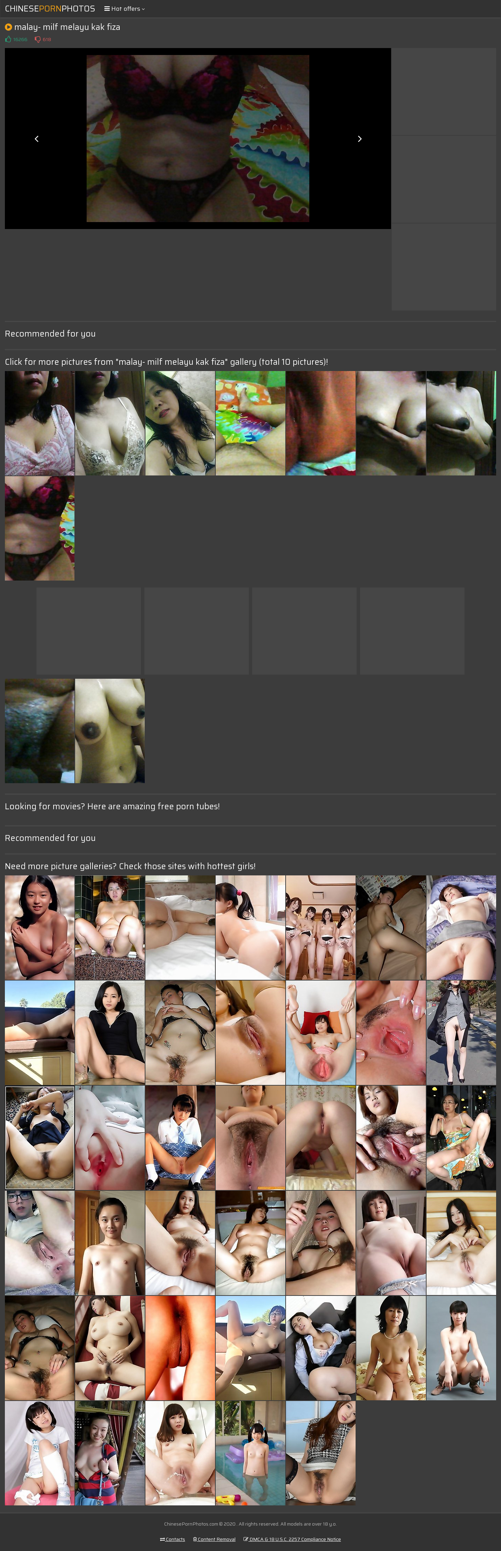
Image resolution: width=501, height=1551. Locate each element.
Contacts (172, 1539)
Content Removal (214, 1539)
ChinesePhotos (50, 8)
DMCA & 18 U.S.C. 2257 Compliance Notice (292, 1539)
